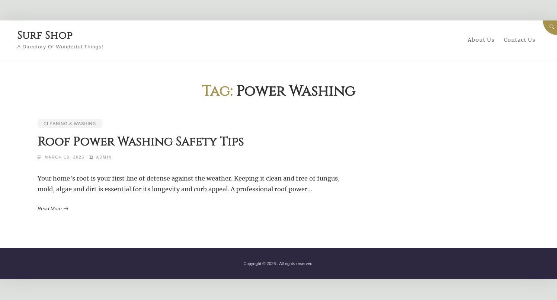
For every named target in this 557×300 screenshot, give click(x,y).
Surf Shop (48, 35)
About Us (481, 39)
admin (104, 157)
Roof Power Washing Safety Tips (141, 142)
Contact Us (519, 39)
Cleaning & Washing (70, 123)
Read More (52, 209)
